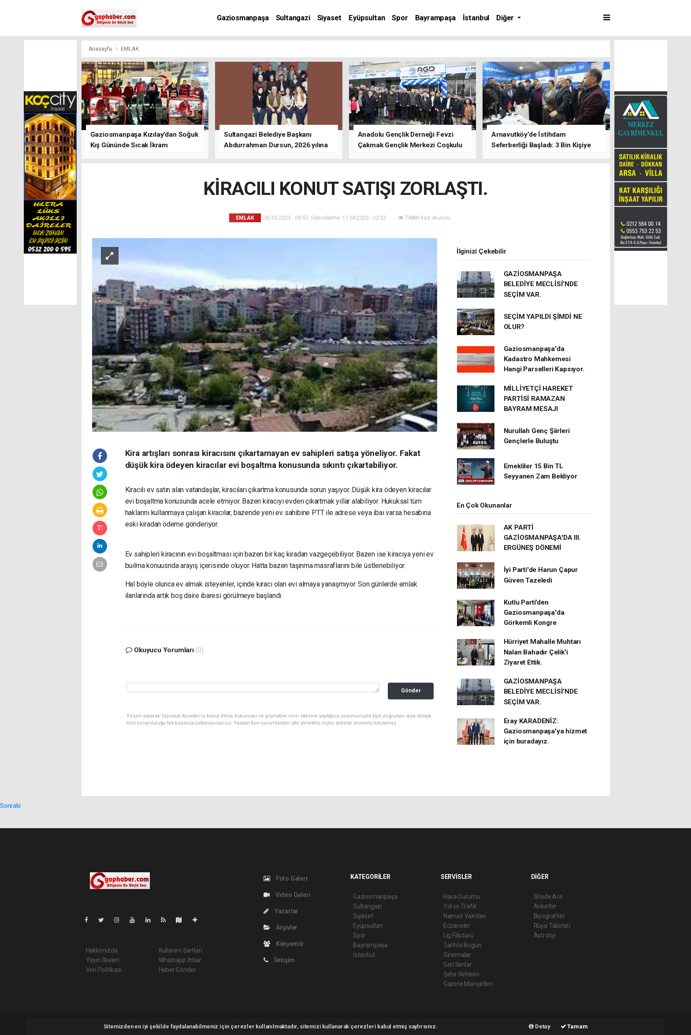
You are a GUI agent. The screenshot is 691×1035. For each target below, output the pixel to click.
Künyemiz (284, 943)
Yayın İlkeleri (102, 960)
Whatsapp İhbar (180, 960)
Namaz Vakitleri (464, 915)
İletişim (279, 960)
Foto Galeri (286, 878)
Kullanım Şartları (180, 950)
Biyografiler (549, 915)
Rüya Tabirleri (552, 925)
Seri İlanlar (457, 964)
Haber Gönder (177, 969)
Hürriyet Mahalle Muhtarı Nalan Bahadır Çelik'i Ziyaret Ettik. (542, 652)
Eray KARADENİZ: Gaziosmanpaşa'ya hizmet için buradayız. (545, 731)
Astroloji (545, 935)
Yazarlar (281, 911)
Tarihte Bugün (462, 945)
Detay (539, 1026)
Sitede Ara (548, 896)
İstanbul (476, 18)
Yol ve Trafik (460, 906)
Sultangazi (293, 18)
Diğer (506, 18)
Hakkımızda (102, 950)
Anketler (545, 906)
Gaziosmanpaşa (243, 18)
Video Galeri (287, 894)
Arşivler (280, 927)
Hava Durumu (461, 896)
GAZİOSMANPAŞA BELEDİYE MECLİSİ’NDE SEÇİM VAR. (541, 284)
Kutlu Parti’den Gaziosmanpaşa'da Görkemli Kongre (534, 612)
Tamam (574, 1026)
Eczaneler (456, 925)
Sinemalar (457, 954)
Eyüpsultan (367, 18)
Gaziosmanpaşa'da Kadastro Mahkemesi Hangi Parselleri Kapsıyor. (544, 359)
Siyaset (329, 18)
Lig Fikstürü (458, 935)
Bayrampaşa (435, 18)
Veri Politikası (104, 969)
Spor (400, 18)
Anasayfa (101, 48)
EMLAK (130, 48)
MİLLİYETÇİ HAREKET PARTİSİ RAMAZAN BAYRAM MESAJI (538, 399)
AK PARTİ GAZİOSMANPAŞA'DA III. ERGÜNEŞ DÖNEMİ (542, 537)
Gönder (411, 690)
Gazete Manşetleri (468, 983)
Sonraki (10, 805)
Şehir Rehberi (461, 974)
